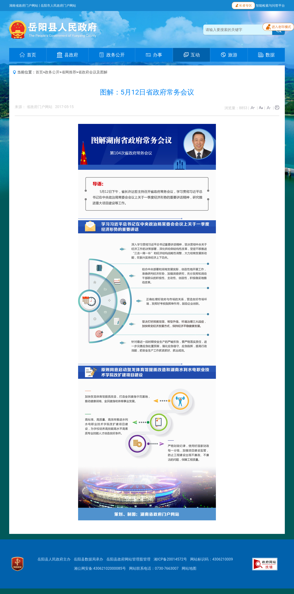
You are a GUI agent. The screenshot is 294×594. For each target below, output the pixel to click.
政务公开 (52, 72)
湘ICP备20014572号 (170, 559)
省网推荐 (69, 72)
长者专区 (243, 5)
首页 (39, 72)
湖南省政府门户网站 (23, 5)
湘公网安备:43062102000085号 (100, 568)
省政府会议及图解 (92, 72)
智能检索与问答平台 (270, 5)
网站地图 (189, 568)
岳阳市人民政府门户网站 (58, 5)
